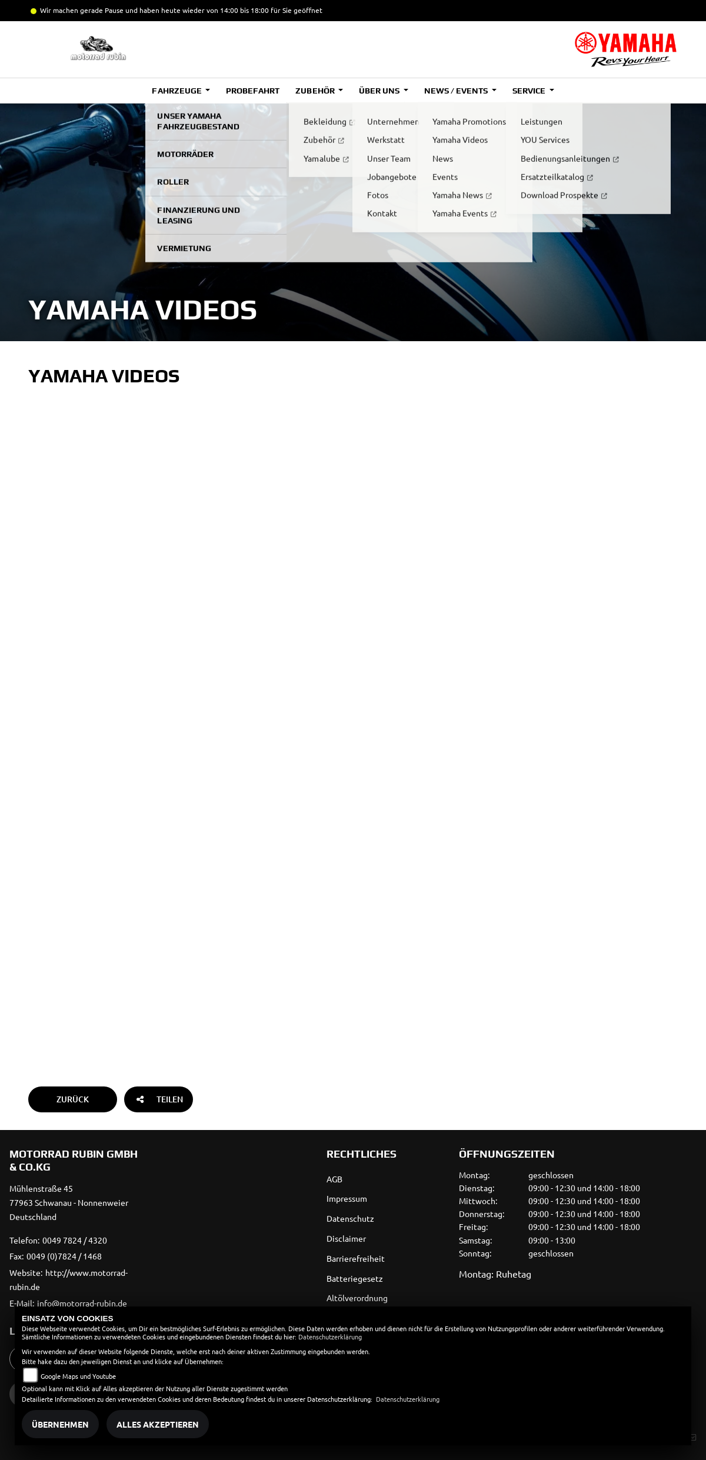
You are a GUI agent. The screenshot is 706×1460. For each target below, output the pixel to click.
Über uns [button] (380, 90)
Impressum (347, 1198)
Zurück (72, 1099)
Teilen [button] (158, 1099)
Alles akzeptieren (157, 1424)
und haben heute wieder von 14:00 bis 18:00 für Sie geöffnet (223, 10)
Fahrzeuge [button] (177, 90)
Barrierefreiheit (356, 1258)
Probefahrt (252, 90)
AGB (334, 1179)
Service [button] (529, 90)
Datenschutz (350, 1218)
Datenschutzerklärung (330, 1336)
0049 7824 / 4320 (74, 1240)
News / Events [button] (456, 90)
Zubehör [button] (315, 90)
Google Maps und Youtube (78, 1376)
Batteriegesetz (355, 1278)
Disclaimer (346, 1238)
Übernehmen (60, 1424)
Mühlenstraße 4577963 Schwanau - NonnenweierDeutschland (68, 1202)
